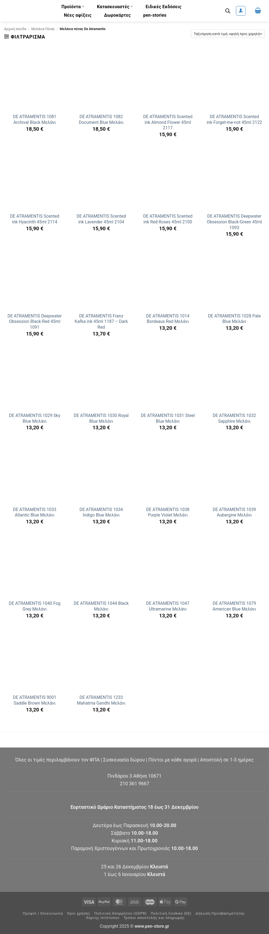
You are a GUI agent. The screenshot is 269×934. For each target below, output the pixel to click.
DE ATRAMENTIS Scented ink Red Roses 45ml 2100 (167, 219)
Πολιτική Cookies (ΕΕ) (171, 913)
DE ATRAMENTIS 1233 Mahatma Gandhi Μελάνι (101, 700)
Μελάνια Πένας (43, 29)
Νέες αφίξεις (77, 15)
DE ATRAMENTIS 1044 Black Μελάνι (101, 606)
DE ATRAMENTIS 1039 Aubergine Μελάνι (234, 512)
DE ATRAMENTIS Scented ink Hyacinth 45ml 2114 (34, 219)
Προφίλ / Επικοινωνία (43, 913)
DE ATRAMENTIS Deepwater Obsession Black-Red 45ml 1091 (35, 321)
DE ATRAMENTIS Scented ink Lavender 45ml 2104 (101, 219)
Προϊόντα (72, 6)
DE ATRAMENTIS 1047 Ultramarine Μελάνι (168, 606)
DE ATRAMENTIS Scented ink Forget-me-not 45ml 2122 (234, 119)
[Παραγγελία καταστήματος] (228, 34)
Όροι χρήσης (78, 913)
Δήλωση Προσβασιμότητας (220, 913)
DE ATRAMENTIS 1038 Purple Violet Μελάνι (168, 512)
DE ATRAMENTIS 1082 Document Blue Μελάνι (101, 119)
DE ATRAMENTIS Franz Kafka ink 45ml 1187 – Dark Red (101, 321)
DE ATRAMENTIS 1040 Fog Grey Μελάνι (34, 606)
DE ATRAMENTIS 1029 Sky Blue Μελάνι (34, 418)
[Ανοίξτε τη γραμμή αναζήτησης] (227, 10)
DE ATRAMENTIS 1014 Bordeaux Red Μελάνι (168, 318)
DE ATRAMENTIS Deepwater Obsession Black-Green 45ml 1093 (234, 222)
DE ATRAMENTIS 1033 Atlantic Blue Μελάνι (35, 512)
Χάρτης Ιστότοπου (103, 918)
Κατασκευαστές (115, 6)
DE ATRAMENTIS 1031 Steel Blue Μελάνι (168, 418)
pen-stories (155, 15)
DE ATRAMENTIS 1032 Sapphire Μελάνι (234, 418)
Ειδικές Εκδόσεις (163, 6)
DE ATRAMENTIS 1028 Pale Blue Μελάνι (234, 318)
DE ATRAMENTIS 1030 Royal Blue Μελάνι (101, 418)
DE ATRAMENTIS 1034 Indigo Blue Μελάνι (101, 512)
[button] (241, 11)
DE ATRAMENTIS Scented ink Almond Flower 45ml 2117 (167, 122)
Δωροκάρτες (117, 15)
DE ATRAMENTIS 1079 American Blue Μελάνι (234, 606)
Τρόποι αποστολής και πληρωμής (154, 918)
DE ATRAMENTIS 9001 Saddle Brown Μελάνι (35, 700)
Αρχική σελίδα (15, 29)
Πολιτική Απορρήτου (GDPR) (120, 913)
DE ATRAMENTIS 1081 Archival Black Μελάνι (35, 119)
